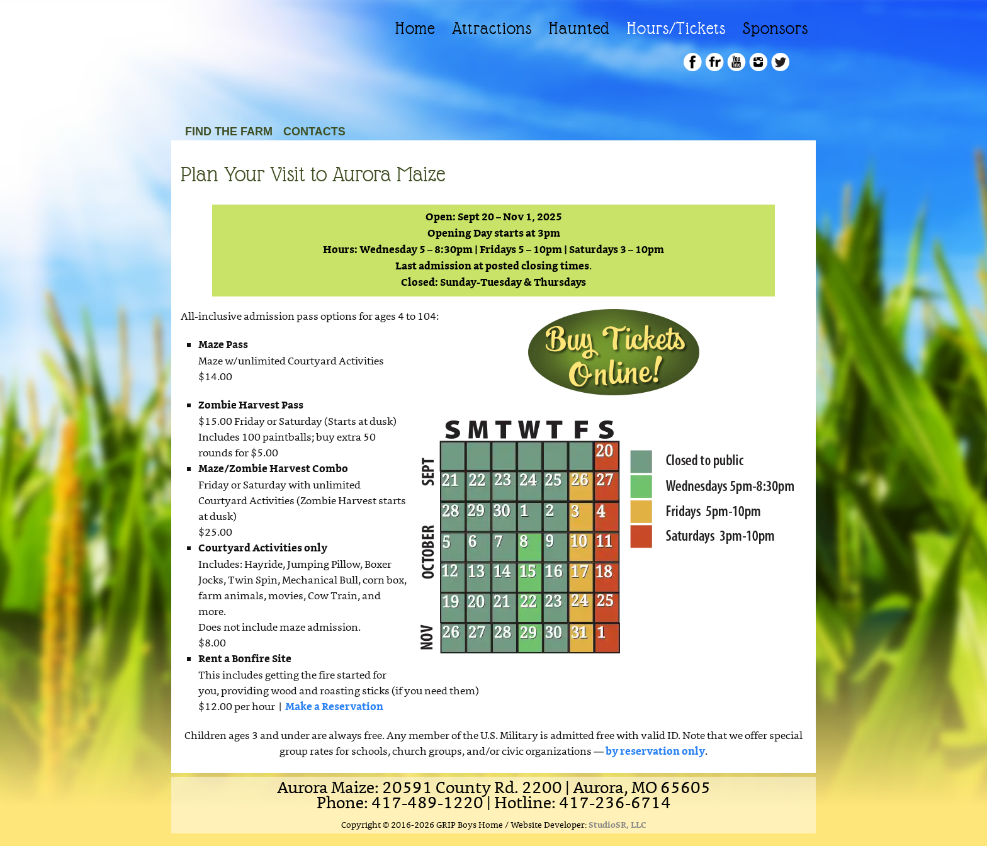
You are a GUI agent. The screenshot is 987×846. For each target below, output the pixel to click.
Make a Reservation (334, 707)
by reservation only (655, 752)
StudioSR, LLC (617, 825)
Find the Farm (229, 131)
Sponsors (775, 28)
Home (415, 28)
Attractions (492, 28)
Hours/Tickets (676, 28)
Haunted (579, 28)
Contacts (314, 131)
